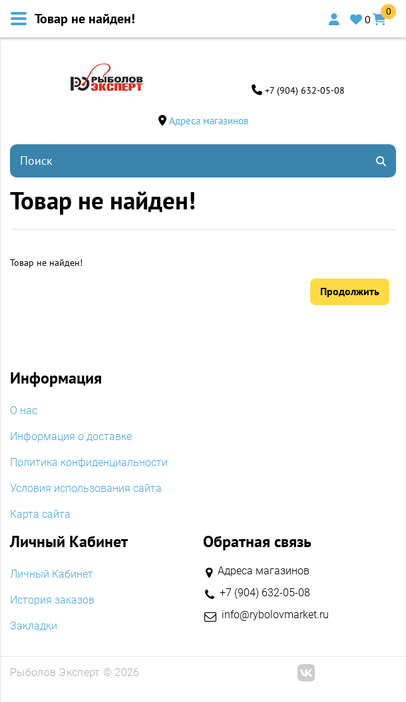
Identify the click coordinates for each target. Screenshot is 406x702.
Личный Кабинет (51, 574)
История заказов (52, 600)
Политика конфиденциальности (89, 463)
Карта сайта (40, 515)
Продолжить (349, 291)
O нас (23, 411)
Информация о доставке (71, 437)
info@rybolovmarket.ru (275, 615)
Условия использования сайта (86, 489)
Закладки (33, 626)
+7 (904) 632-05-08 (305, 90)
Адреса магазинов (208, 120)
